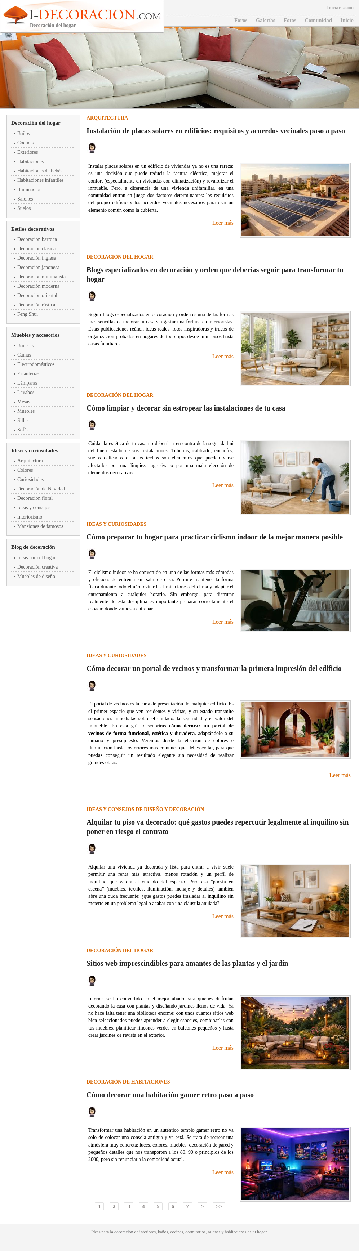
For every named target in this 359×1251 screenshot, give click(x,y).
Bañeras (25, 345)
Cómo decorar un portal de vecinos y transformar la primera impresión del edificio (214, 668)
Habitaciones (30, 161)
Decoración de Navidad (41, 489)
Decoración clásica (36, 248)
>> (219, 1206)
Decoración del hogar (36, 123)
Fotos (290, 20)
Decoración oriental (37, 295)
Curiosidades (30, 479)
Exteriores (27, 152)
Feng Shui (27, 314)
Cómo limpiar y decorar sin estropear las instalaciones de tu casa (186, 408)
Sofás (22, 429)
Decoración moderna (38, 286)
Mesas (23, 401)
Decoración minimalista (41, 276)
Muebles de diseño (36, 576)
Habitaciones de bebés (39, 171)
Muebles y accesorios (35, 335)
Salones (25, 199)
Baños (23, 133)
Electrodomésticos (35, 364)
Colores (25, 470)
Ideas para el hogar (36, 557)
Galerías (265, 20)
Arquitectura (30, 460)
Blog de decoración (33, 547)
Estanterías (28, 373)
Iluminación (29, 189)
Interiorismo (29, 517)
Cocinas (25, 142)
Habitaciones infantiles (40, 180)
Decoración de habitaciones (128, 1082)
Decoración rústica (36, 305)
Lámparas (27, 383)
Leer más (223, 223)
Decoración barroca (37, 239)
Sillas (22, 420)
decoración (123, 1231)
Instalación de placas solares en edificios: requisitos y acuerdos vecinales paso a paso (216, 131)
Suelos (24, 208)
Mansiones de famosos (40, 526)
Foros (240, 20)
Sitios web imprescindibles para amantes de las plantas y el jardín (187, 963)
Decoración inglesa (36, 258)
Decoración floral (35, 498)
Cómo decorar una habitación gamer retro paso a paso (170, 1095)
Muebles (26, 411)
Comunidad (318, 20)
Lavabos (25, 392)
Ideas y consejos (33, 507)
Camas (24, 355)
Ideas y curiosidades (34, 450)
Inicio (347, 20)
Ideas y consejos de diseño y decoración (145, 809)
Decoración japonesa (38, 267)
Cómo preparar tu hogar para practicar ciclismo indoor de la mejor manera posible (215, 537)
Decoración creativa (37, 567)
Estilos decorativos (32, 229)
